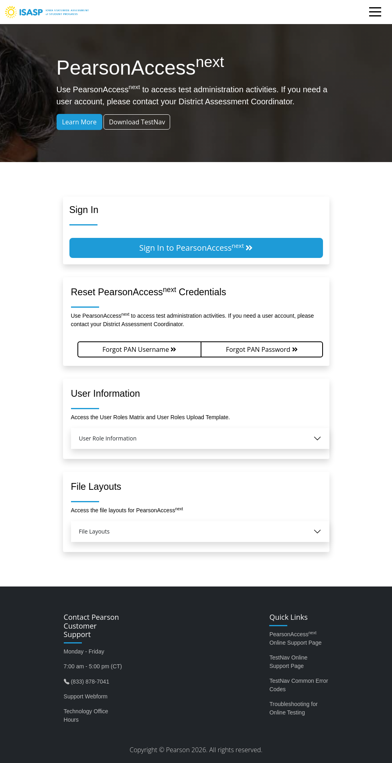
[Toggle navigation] (377, 13)
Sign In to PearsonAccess (196, 247)
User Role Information (108, 438)
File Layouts (94, 531)
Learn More (79, 122)
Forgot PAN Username (139, 349)
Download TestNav (137, 122)
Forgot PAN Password (262, 349)
